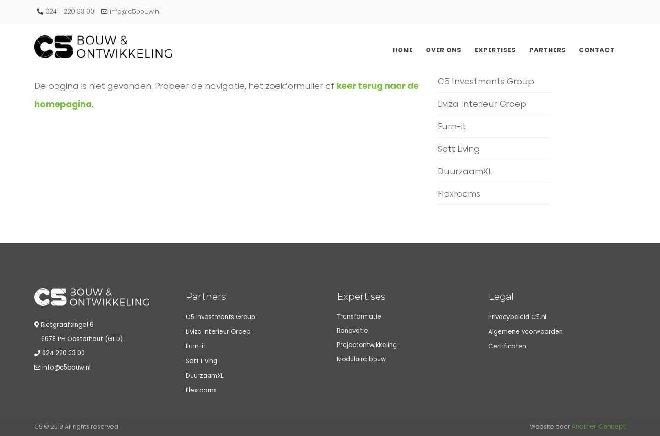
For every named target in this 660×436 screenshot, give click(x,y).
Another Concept (599, 426)
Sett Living (459, 149)
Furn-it (452, 126)
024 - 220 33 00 (65, 11)
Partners (547, 50)
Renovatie (352, 330)
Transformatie (359, 316)
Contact (597, 50)
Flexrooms (459, 194)
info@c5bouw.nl (130, 11)
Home (403, 50)
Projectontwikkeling (367, 345)
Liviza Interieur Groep (482, 104)
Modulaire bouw (361, 359)
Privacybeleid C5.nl (517, 317)
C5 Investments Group (486, 81)
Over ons (444, 50)
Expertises (495, 50)
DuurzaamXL (465, 171)
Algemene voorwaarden (525, 331)
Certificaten (507, 346)
